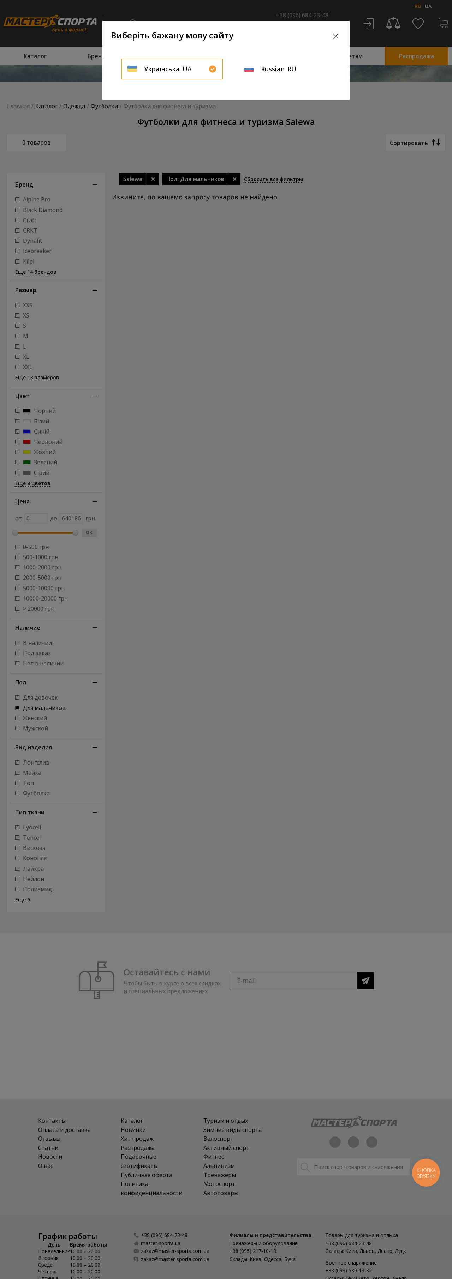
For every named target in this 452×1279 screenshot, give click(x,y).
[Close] (335, 36)
